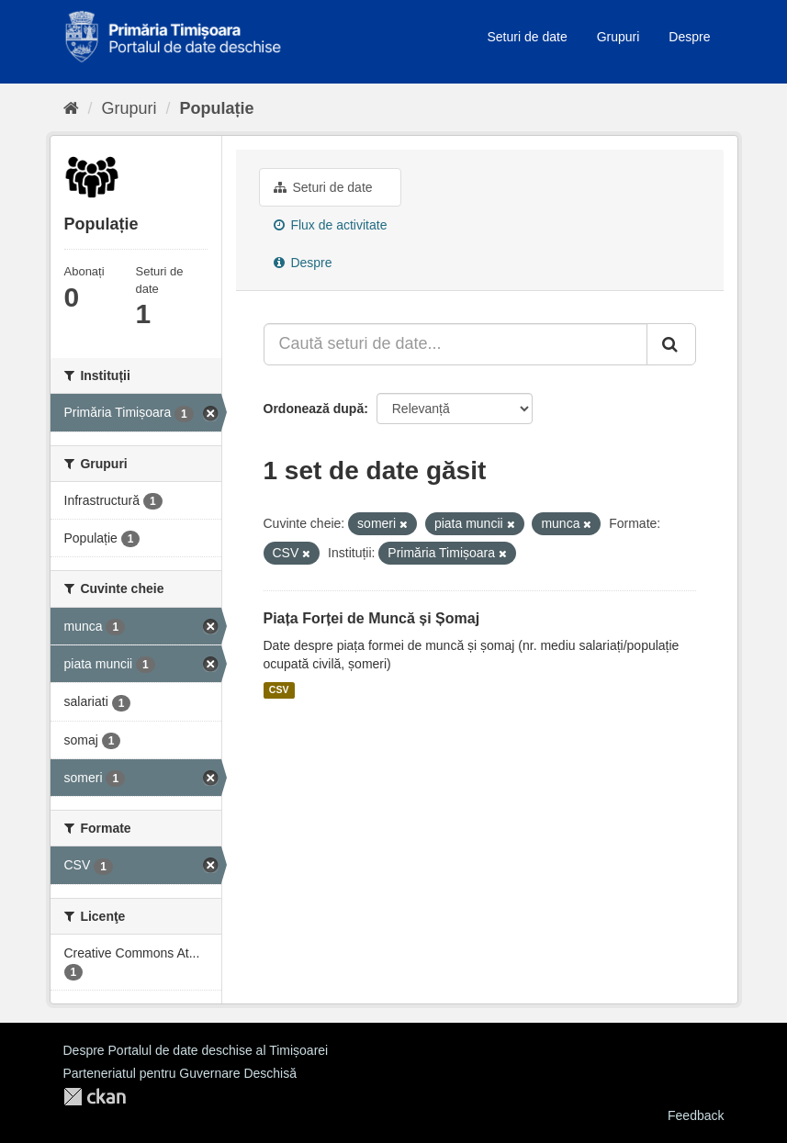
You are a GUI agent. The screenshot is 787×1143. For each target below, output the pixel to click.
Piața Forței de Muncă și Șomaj (372, 618)
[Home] (71, 108)
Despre (689, 36)
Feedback (696, 1115)
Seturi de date (528, 36)
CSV (279, 690)
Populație (217, 108)
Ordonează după (314, 408)
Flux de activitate (331, 225)
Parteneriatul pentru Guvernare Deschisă (180, 1073)
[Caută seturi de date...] (455, 344)
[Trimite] (671, 344)
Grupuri (618, 36)
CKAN (94, 1096)
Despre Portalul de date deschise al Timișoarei (196, 1050)
